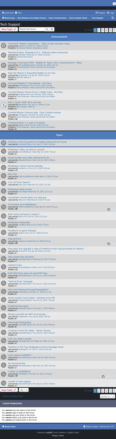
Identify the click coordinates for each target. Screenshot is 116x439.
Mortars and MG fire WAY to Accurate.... (28, 314)
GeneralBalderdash (27, 65)
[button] (114, 30)
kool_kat (22, 185)
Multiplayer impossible (19, 222)
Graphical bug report (18, 306)
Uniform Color (15, 265)
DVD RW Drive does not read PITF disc (27, 273)
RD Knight (23, 192)
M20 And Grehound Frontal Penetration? (28, 289)
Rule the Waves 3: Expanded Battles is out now (31, 73)
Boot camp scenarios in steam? (23, 214)
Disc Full (12, 174)
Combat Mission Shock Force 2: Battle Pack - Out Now (35, 92)
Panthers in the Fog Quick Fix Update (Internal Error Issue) (37, 142)
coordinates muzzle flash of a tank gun (27, 197)
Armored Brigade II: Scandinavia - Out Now (29, 83)
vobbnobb (23, 292)
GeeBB (22, 225)
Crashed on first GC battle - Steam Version (29, 330)
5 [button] (110, 30)
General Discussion (24, 57)
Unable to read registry (19, 381)
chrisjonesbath (25, 300)
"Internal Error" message (20, 281)
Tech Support (10, 24)
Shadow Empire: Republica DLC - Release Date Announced (38, 52)
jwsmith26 (23, 75)
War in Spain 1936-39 (25, 107)
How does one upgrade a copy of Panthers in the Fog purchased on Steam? (46, 248)
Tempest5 (23, 115)
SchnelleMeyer (25, 152)
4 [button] (106, 30)
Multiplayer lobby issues (20, 189)
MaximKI (22, 105)
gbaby (21, 125)
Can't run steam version (20, 338)
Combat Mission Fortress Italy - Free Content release (34, 112)
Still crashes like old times (21, 257)
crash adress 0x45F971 (20, 355)
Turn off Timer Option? (19, 182)
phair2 (21, 233)
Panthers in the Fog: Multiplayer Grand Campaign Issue (35, 347)
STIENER (23, 374)
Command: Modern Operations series (32, 48)
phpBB (49, 433)
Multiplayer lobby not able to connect (26, 149)
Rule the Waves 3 (23, 77)
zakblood (22, 241)
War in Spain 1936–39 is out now (24, 102)
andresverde (24, 94)
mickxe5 (22, 251)
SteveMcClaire (25, 144)
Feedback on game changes (22, 230)
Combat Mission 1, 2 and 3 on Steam (26, 122)
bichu (21, 216)
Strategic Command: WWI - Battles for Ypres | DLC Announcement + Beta (45, 62)
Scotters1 (22, 168)
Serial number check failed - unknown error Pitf (31, 298)
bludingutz (23, 349)
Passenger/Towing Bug (19, 322)
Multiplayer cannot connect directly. (25, 166)
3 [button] (102, 30)
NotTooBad (23, 85)
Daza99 (22, 55)
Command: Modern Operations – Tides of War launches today (39, 43)
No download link (16, 363)
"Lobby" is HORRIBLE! (19, 371)
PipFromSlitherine (26, 176)
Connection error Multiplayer (22, 204)
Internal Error (14, 239)
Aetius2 (22, 200)
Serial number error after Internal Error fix (28, 157)
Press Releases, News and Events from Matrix (35, 67)
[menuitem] (18, 13)
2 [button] (98, 30)
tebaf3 (21, 46)
